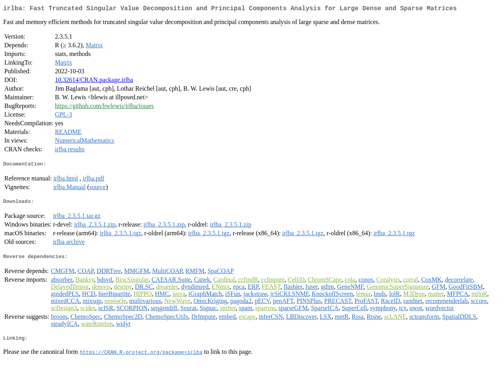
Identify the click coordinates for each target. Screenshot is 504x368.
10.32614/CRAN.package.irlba (94, 81)
